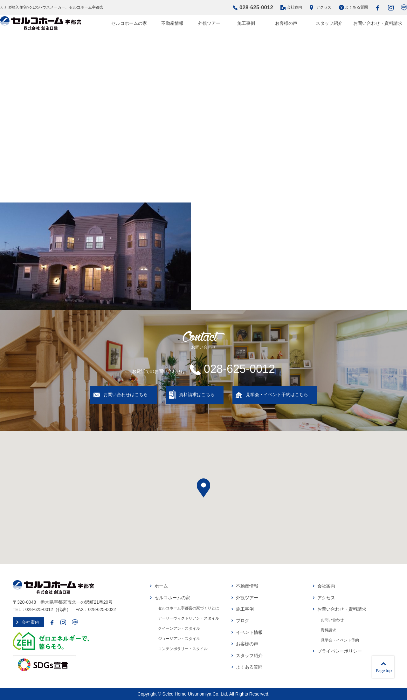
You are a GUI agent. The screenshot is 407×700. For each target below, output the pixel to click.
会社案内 (294, 7)
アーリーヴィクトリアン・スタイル (188, 618)
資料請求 (328, 630)
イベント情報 (249, 632)
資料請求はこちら (197, 394)
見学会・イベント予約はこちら (277, 394)
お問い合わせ (332, 620)
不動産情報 (172, 23)
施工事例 (246, 23)
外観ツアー (209, 23)
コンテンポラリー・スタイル (183, 649)
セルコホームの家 (129, 23)
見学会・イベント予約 (340, 640)
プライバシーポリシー (339, 651)
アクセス (323, 7)
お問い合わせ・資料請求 (377, 23)
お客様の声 (286, 23)
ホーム (161, 585)
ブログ (242, 620)
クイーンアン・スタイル (179, 628)
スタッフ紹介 (329, 23)
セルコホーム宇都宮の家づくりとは (188, 608)
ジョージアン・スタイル (179, 638)
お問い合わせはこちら (125, 394)
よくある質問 (356, 7)
